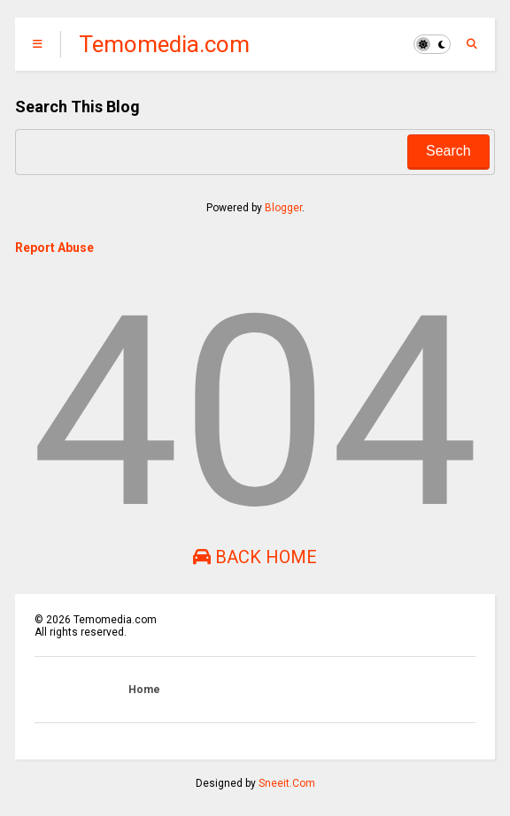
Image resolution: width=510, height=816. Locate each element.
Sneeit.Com (287, 783)
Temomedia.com (164, 44)
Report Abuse (54, 247)
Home (144, 689)
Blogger (283, 208)
